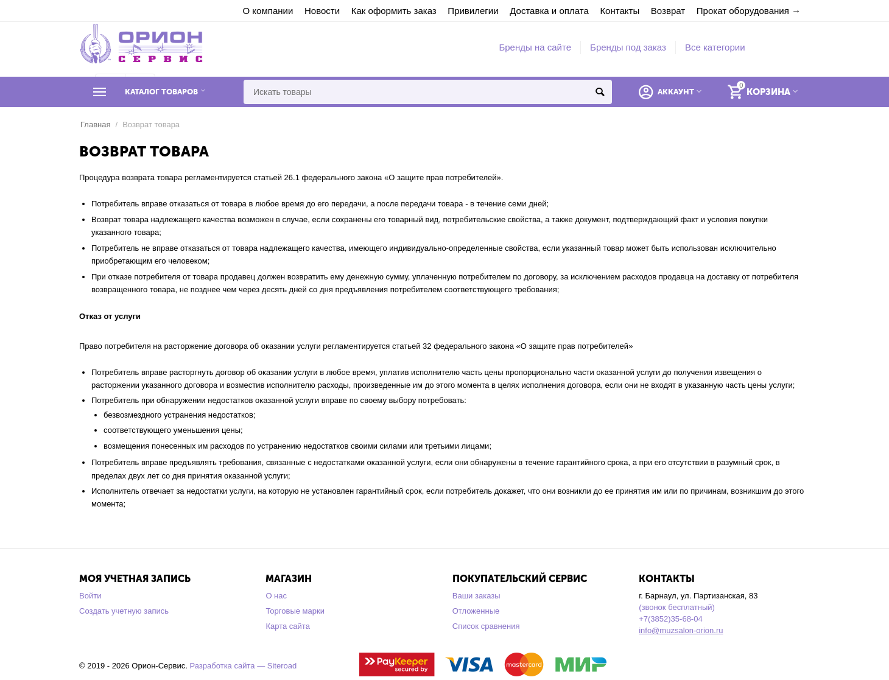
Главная (95, 124)
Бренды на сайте (535, 47)
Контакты (619, 10)
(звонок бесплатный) (677, 607)
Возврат (668, 10)
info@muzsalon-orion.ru (681, 630)
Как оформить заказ (394, 10)
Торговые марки (295, 610)
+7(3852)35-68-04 (671, 618)
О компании (268, 10)
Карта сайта (287, 626)
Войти (90, 595)
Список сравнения (486, 626)
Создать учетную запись (124, 610)
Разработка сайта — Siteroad (243, 665)
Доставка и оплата (549, 10)
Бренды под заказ (628, 47)
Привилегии (473, 10)
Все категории (715, 47)
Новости (322, 10)
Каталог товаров (161, 92)
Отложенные (476, 610)
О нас (276, 595)
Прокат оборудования (743, 10)
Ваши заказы (476, 595)
